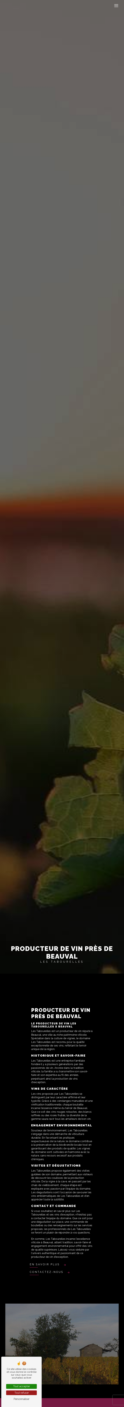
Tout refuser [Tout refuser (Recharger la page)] (21, 1392)
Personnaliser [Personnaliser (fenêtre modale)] (21, 1399)
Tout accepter (21, 1386)
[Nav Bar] (116, 5)
